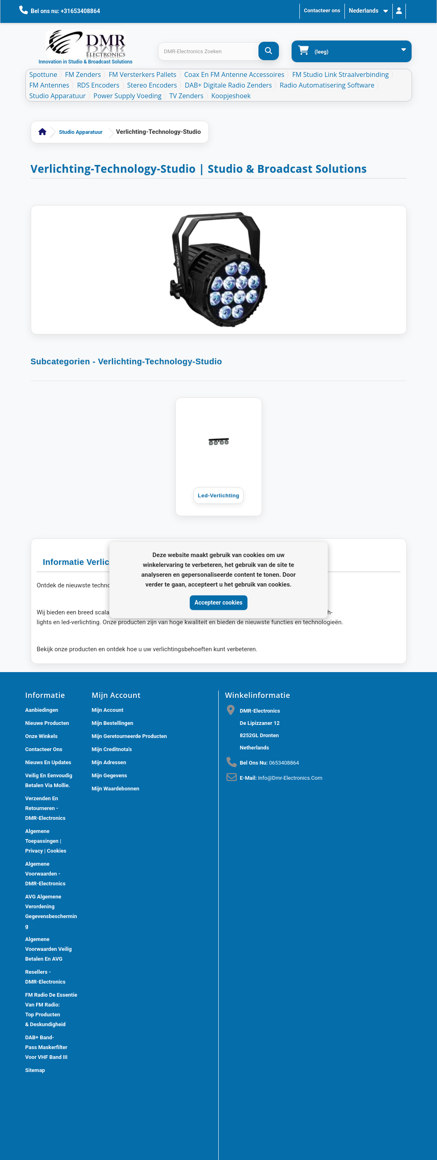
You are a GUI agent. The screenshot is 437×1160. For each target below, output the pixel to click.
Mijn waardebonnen (115, 788)
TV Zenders (186, 95)
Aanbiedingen (42, 710)
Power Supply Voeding (127, 95)
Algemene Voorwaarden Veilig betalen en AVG (48, 949)
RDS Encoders (98, 85)
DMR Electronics (99, 1102)
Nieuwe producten (47, 723)
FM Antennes (49, 85)
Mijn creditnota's (112, 749)
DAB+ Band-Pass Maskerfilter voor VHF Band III (46, 1047)
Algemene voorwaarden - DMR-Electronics (45, 874)
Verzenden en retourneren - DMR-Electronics (45, 808)
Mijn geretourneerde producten (129, 736)
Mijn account (107, 710)
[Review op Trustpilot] (254, 940)
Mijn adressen (109, 762)
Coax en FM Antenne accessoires (234, 74)
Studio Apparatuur (57, 95)
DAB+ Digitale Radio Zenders (228, 85)
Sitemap (35, 1070)
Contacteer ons (322, 10)
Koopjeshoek (231, 95)
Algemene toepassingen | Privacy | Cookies (45, 841)
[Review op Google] (236, 940)
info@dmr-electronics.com (290, 778)
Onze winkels (41, 736)
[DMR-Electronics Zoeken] (268, 51)
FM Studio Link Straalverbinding (340, 74)
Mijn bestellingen (112, 723)
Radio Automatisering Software (327, 85)
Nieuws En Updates (48, 762)
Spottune (43, 74)
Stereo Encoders (152, 85)
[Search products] (218, 51)
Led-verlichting (218, 495)
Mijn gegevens (109, 775)
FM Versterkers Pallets (142, 74)
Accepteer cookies (218, 602)
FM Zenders (83, 74)
